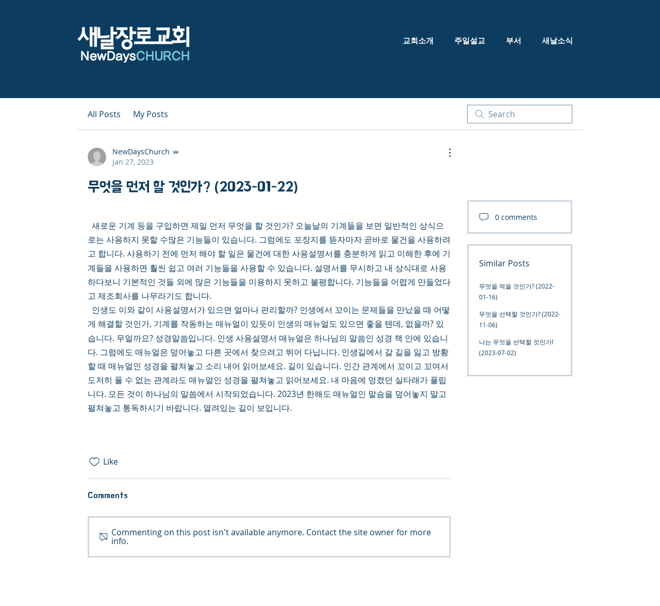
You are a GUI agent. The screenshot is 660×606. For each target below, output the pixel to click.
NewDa (99, 56)
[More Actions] (444, 153)
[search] (519, 114)
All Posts (104, 114)
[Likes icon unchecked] (94, 462)
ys (156, 56)
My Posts (150, 114)
